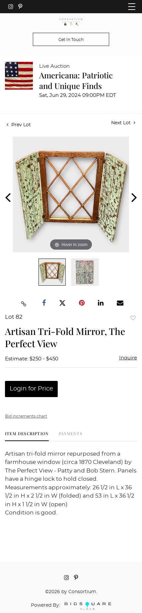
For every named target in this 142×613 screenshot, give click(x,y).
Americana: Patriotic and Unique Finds (76, 80)
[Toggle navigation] (132, 6)
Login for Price (31, 389)
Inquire (128, 357)
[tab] (27, 436)
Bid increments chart (26, 416)
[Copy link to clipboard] (24, 303)
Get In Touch (71, 40)
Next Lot (123, 122)
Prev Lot (19, 125)
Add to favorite (133, 318)
